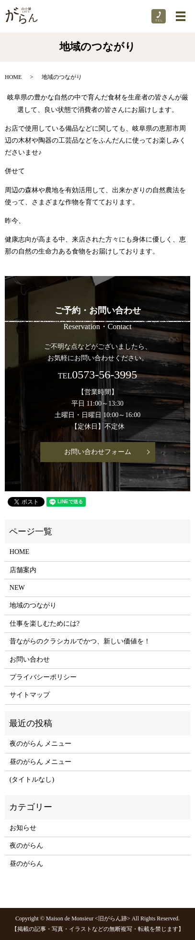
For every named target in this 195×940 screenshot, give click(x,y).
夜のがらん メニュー (41, 743)
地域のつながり (33, 605)
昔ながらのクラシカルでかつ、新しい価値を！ (80, 641)
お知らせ (23, 827)
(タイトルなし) (32, 779)
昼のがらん (26, 863)
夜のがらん (26, 845)
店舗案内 (23, 570)
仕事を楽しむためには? (45, 623)
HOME (13, 77)
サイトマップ (30, 694)
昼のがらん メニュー (41, 761)
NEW (17, 587)
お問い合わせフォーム (97, 451)
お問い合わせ (30, 659)
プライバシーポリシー (43, 677)
